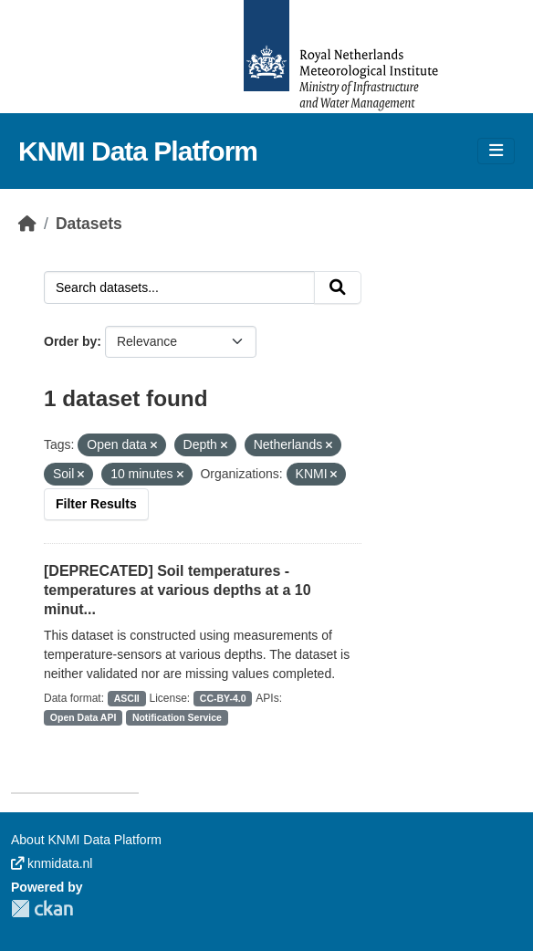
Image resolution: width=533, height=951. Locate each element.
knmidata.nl (51, 863)
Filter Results (96, 503)
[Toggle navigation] (496, 151)
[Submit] (337, 287)
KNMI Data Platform (137, 151)
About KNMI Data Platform (86, 839)
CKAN (42, 908)
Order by (70, 341)
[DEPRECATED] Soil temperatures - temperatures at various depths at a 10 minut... (177, 590)
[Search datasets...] (179, 287)
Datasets (89, 223)
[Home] (27, 223)
